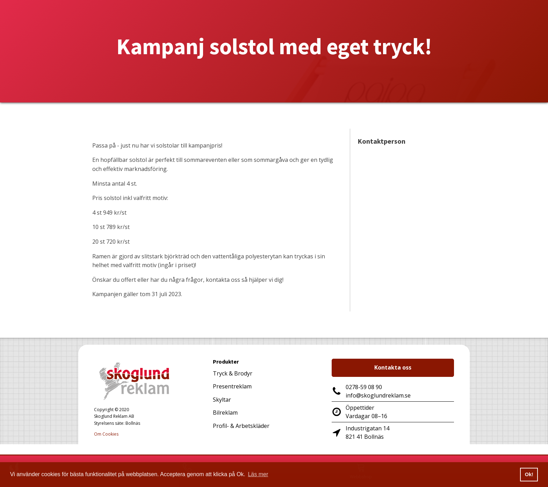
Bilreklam (225, 412)
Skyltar (222, 399)
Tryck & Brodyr (232, 373)
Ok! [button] (529, 474)
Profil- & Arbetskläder (241, 426)
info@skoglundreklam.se (378, 395)
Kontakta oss (392, 367)
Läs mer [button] (258, 474)
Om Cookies (106, 434)
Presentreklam (232, 386)
